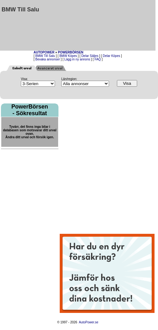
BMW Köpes (68, 56)
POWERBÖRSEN (70, 52)
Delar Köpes (111, 56)
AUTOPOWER (43, 52)
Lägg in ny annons (77, 59)
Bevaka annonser (47, 59)
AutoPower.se (88, 322)
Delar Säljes (89, 56)
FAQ (97, 59)
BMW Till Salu (45, 56)
